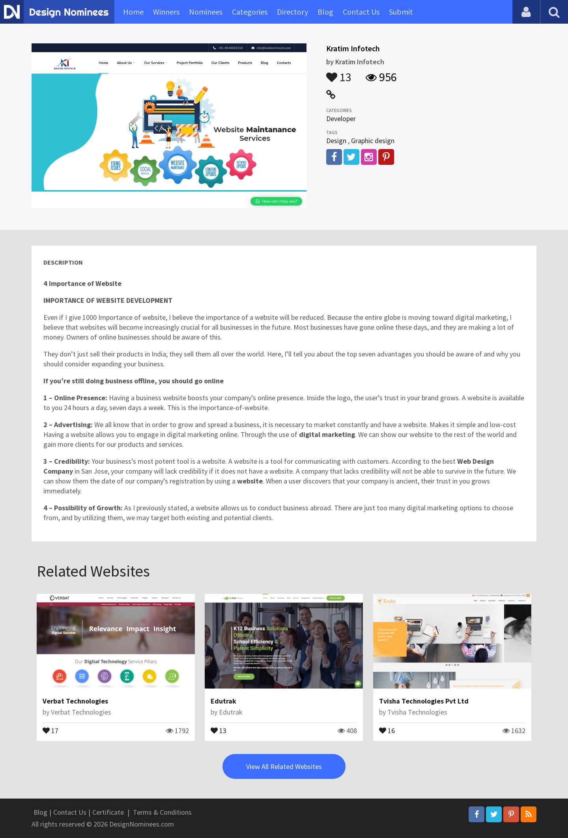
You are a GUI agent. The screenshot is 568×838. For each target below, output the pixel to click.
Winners (166, 12)
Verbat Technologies (75, 700)
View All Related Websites (284, 766)
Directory (292, 12)
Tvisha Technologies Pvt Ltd (424, 700)
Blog (325, 12)
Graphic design (372, 140)
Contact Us (361, 12)
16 (387, 730)
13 (338, 73)
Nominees (205, 12)
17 (50, 730)
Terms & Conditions (162, 812)
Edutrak (223, 700)
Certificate (108, 812)
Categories (249, 12)
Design (336, 140)
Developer (341, 118)
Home (133, 12)
